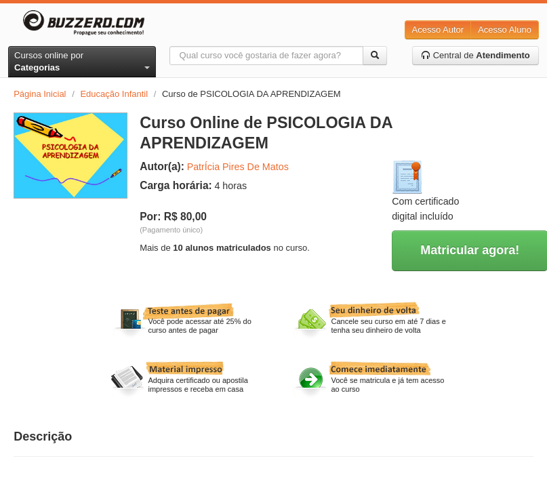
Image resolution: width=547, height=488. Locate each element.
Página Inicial (40, 94)
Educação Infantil (114, 94)
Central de (475, 55)
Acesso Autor (438, 29)
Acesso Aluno (504, 29)
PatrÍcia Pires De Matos (238, 166)
